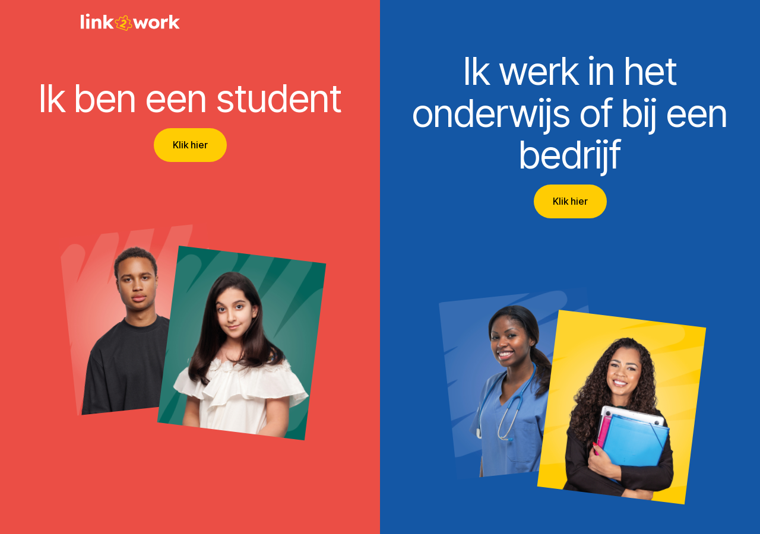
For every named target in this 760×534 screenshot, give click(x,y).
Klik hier (190, 145)
